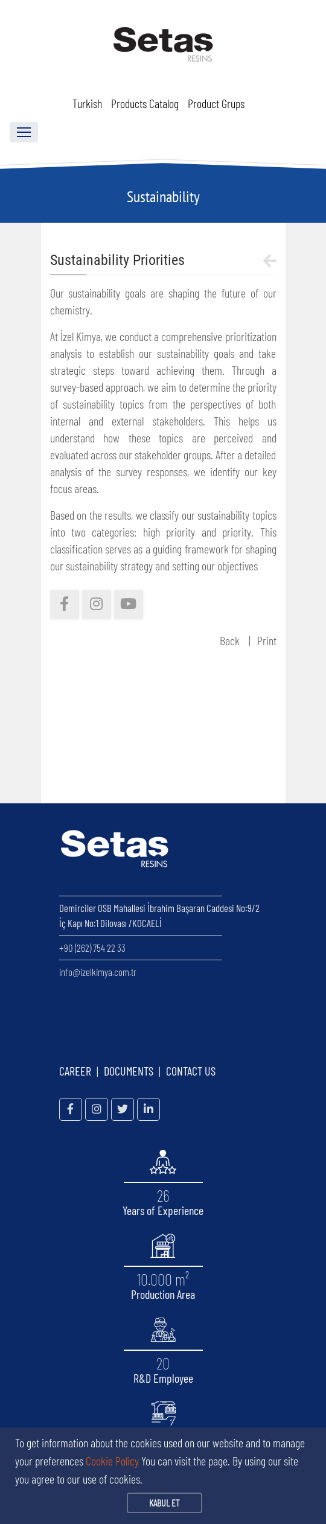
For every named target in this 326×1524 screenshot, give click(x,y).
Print (266, 640)
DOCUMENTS (128, 1070)
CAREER (75, 1070)
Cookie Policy (112, 1460)
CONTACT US (191, 1070)
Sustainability (163, 196)
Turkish (87, 103)
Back (230, 640)
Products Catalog (145, 103)
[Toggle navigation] (24, 132)
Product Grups (216, 103)
